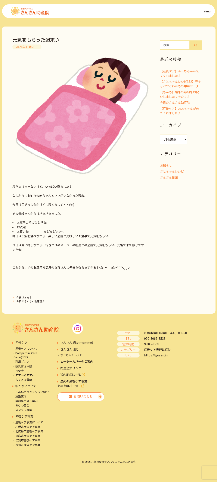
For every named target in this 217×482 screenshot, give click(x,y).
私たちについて (25, 387)
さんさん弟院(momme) (76, 344)
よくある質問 (23, 381)
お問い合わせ (81, 397)
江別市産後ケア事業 (27, 441)
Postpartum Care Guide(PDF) (25, 356)
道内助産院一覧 (72, 376)
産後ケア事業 (24, 417)
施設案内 (21, 398)
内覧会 (19, 372)
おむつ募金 (22, 407)
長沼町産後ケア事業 (27, 446)
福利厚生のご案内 (26, 402)
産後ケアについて (26, 350)
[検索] (196, 46)
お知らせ (166, 167)
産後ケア (21, 344)
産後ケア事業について (29, 423)
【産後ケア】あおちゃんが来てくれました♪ (179, 112)
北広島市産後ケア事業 (29, 432)
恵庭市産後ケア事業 (27, 437)
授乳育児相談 (23, 367)
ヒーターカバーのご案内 (76, 362)
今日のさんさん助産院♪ (30, 302)
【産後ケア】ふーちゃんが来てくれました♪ (179, 74)
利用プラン (22, 363)
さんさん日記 (169, 178)
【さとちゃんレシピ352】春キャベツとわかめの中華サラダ (180, 85)
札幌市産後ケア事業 (27, 428)
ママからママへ (25, 376)
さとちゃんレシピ (172, 173)
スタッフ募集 (23, 411)
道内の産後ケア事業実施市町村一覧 (72, 384)
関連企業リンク (70, 369)
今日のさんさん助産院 (175, 104)
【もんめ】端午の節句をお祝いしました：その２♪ (179, 95)
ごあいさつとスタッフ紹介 (32, 393)
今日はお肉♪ (24, 298)
